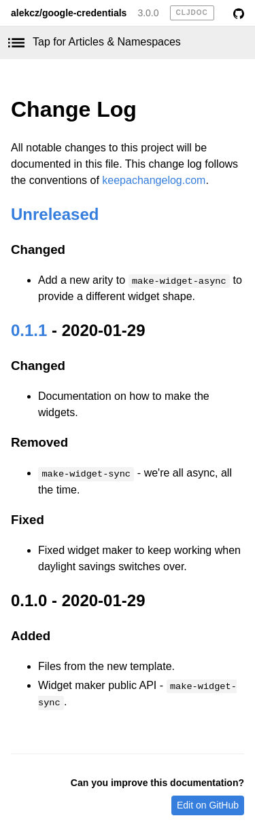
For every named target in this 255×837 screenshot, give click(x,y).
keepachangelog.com (153, 180)
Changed (38, 249)
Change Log (74, 109)
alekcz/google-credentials (68, 12)
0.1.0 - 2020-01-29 (78, 600)
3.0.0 (147, 12)
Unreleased (55, 214)
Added (30, 636)
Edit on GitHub (208, 805)
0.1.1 (29, 330)
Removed (39, 442)
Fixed (27, 520)
